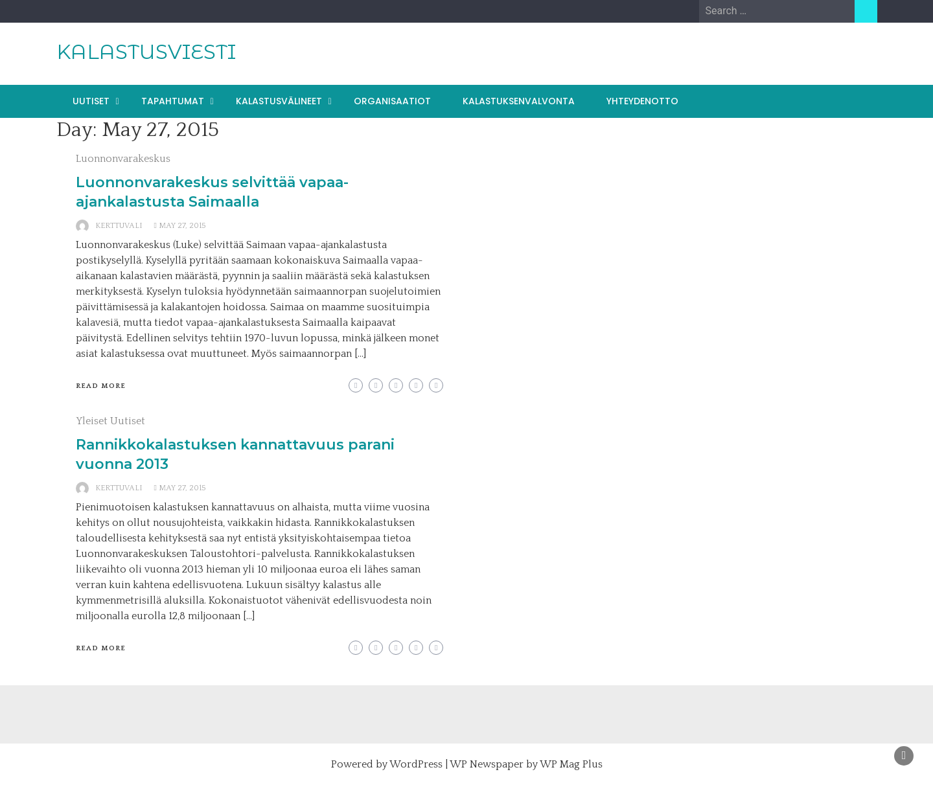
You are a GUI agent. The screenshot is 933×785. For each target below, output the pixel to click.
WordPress (416, 764)
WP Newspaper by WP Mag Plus (526, 764)
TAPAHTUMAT (172, 101)
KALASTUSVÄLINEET (279, 101)
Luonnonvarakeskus (123, 159)
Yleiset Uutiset (110, 421)
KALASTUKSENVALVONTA (519, 101)
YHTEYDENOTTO (642, 101)
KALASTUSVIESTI (146, 52)
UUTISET (91, 101)
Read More (101, 386)
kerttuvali (119, 226)
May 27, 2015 (182, 226)
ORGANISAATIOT (392, 101)
